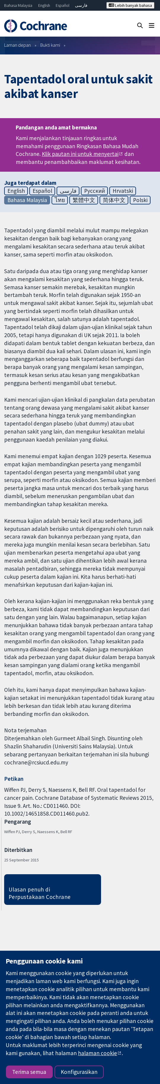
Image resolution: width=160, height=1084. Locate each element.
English (44, 5)
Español (62, 5)
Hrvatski (123, 190)
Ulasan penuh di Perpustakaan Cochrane (40, 893)
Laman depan (17, 45)
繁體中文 (84, 200)
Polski (140, 200)
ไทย (60, 200)
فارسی (81, 5)
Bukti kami (50, 45)
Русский (94, 190)
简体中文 (114, 200)
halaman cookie (97, 1053)
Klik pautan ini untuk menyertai (80, 153)
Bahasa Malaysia (18, 5)
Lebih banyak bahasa (130, 5)
